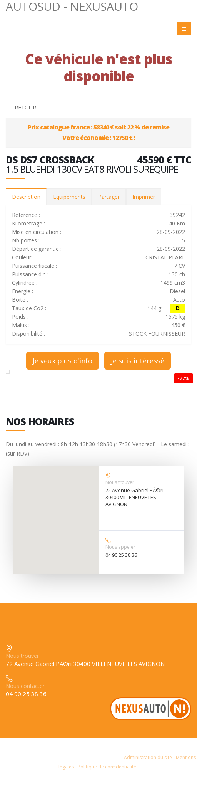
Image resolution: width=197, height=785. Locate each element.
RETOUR (25, 107)
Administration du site (148, 757)
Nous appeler (120, 547)
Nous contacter (25, 685)
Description (26, 196)
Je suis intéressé (137, 360)
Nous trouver (119, 482)
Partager (109, 196)
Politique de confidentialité (107, 766)
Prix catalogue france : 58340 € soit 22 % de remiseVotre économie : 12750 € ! (98, 132)
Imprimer (143, 196)
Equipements (69, 196)
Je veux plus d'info (62, 360)
